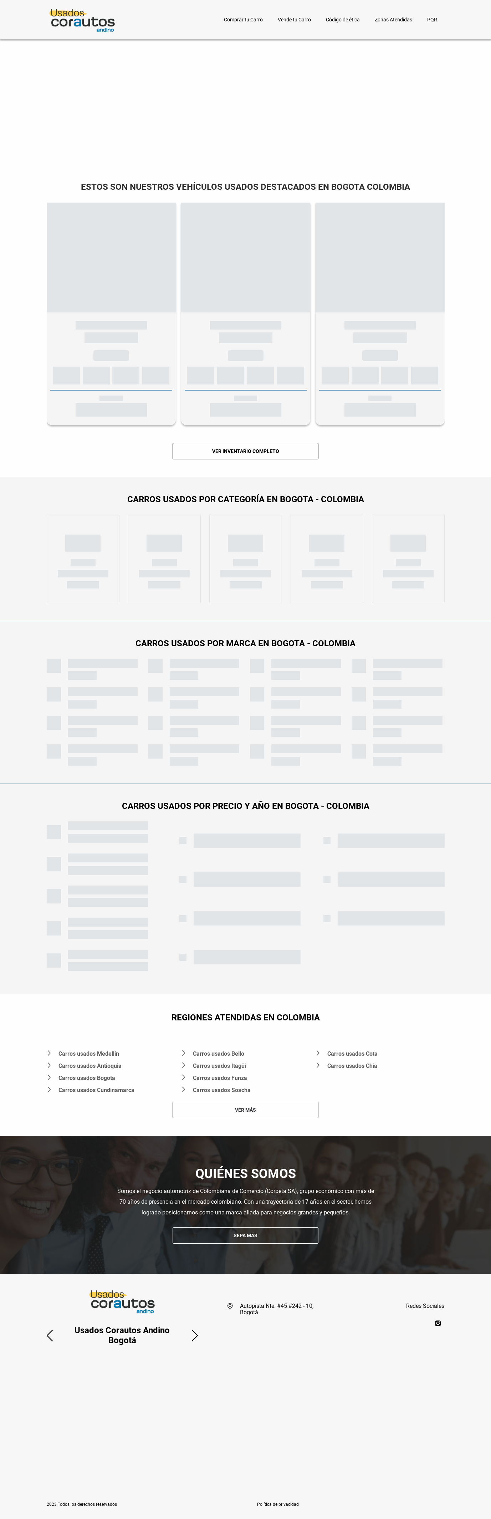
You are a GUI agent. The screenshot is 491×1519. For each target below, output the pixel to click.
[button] (50, 1335)
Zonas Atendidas (393, 19)
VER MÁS (245, 1110)
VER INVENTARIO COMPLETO (245, 451)
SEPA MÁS (245, 1235)
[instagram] (438, 1323)
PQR (432, 19)
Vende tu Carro (294, 19)
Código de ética (343, 19)
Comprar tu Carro (243, 19)
